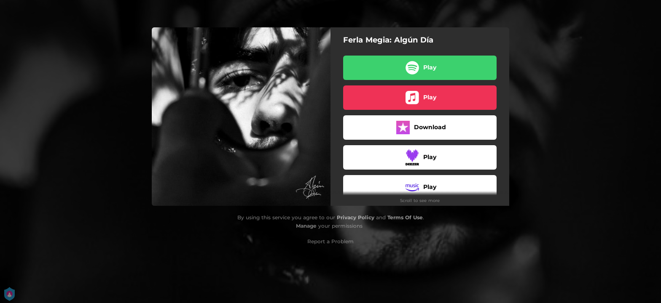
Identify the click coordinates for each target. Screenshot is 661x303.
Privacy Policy (355, 217)
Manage (306, 226)
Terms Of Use (405, 217)
